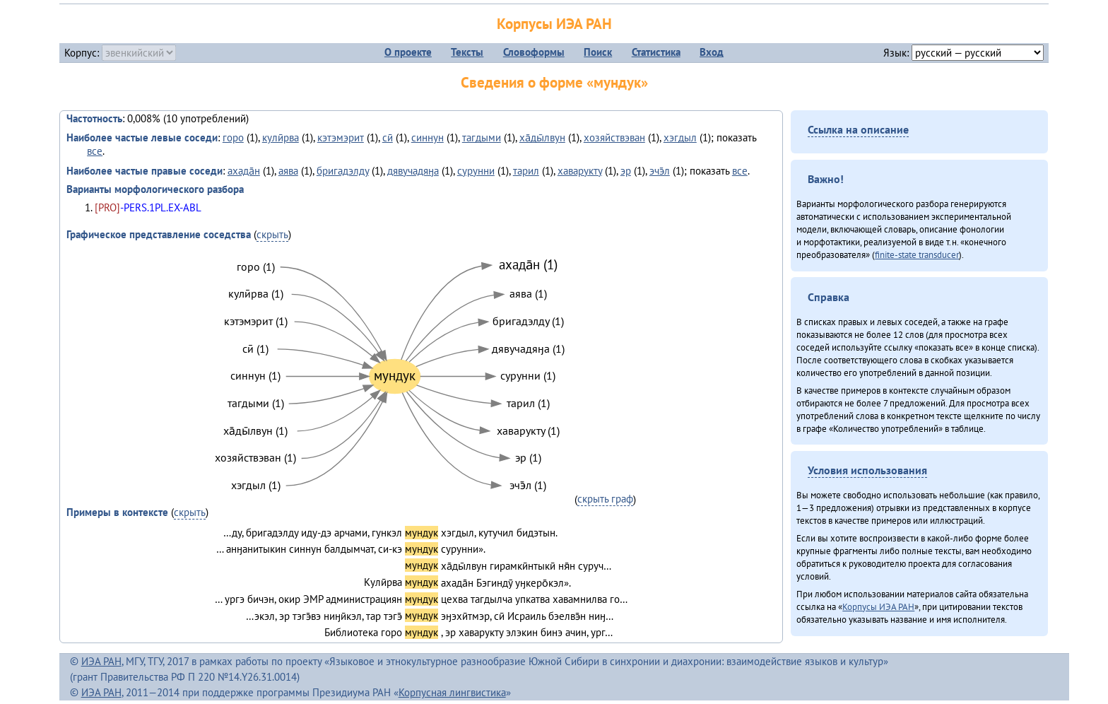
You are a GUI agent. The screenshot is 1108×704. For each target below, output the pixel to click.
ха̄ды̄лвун (542, 137)
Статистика (656, 52)
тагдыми (481, 137)
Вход (712, 52)
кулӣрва (280, 137)
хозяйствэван (614, 137)
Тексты (467, 52)
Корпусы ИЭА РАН (554, 23)
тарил (526, 170)
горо (233, 137)
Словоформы (534, 52)
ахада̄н (244, 170)
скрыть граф (605, 498)
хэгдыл (680, 137)
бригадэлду (343, 170)
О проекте (408, 52)
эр (625, 170)
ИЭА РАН (101, 661)
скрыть (272, 234)
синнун (427, 137)
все (94, 151)
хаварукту (580, 170)
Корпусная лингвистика (452, 692)
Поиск (598, 52)
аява (288, 170)
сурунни (476, 170)
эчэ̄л (659, 170)
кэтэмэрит (340, 137)
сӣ (387, 137)
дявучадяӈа (413, 170)
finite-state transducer (917, 254)
